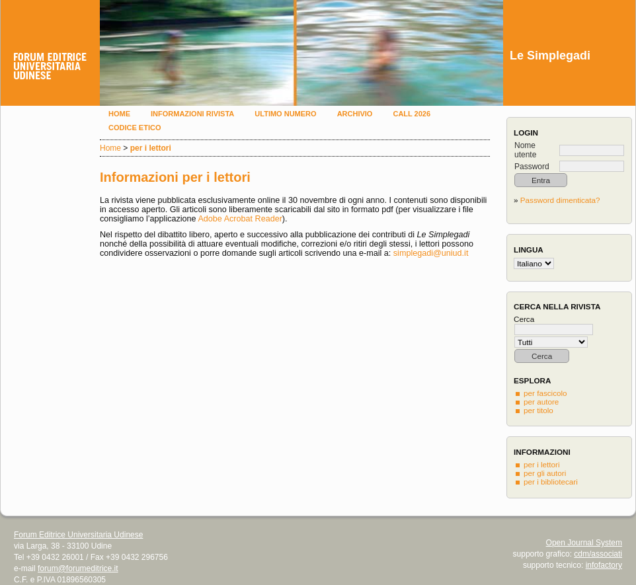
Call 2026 (411, 114)
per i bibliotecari (551, 481)
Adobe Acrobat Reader (240, 218)
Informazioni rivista (192, 114)
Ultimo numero (285, 114)
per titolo (538, 410)
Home (119, 114)
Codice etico (134, 128)
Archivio (355, 114)
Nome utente (525, 150)
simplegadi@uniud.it (431, 253)
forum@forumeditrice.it (78, 568)
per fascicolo (545, 393)
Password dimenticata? (560, 200)
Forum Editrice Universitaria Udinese (78, 534)
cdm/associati (598, 554)
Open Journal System (584, 542)
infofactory (604, 565)
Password (531, 166)
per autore (541, 401)
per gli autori (545, 473)
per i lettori (542, 464)
